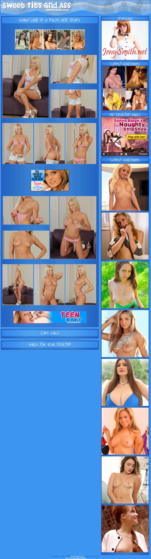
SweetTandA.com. (77, 556)
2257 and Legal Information (75, 558)
